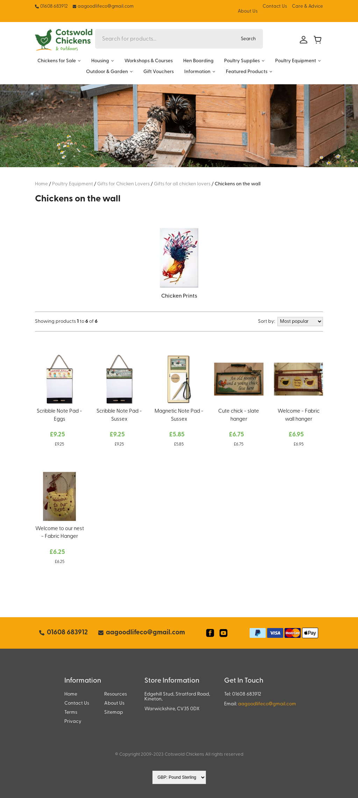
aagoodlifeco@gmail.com (267, 704)
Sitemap (113, 712)
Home (70, 694)
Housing (100, 61)
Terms (70, 712)
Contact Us (275, 6)
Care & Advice (307, 6)
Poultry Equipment (295, 61)
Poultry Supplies (242, 61)
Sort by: (266, 321)
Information (197, 71)
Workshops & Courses (148, 61)
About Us (248, 11)
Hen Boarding (198, 61)
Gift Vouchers (158, 71)
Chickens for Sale (56, 61)
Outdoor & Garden (107, 71)
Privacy (72, 721)
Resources (115, 694)
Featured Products (246, 71)
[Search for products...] (164, 39)
